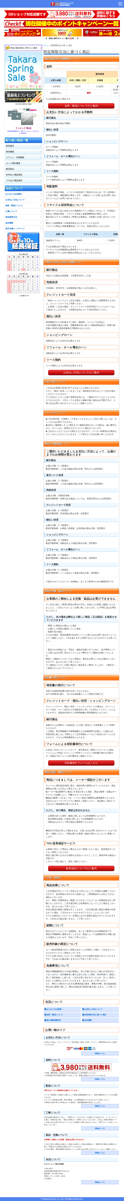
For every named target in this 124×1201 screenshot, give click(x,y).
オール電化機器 (13, 163)
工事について (11, 211)
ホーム (46, 45)
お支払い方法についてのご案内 (81, 372)
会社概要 (88, 1020)
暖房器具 (10, 169)
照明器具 (10, 146)
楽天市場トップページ (15, 228)
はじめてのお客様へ (55, 1009)
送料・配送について (55, 1015)
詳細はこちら (100, 1053)
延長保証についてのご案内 (81, 868)
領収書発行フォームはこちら (81, 763)
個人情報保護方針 (54, 1020)
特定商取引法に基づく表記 (95, 1015)
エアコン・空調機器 (15, 157)
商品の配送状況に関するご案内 (23, 48)
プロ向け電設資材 (14, 180)
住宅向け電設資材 (14, 175)
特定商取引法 (11, 217)
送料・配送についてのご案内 (81, 105)
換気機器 (10, 152)
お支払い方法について (94, 1009)
